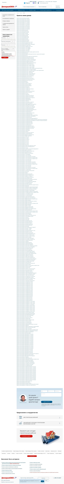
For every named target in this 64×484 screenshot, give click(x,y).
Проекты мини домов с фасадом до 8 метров (25, 351)
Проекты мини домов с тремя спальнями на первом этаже (27, 329)
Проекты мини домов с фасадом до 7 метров (25, 350)
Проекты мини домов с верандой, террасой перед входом (27, 186)
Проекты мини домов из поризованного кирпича (26, 127)
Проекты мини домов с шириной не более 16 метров (26, 373)
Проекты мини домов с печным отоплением (25, 279)
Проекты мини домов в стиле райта (23, 49)
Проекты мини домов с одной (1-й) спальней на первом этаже (28, 265)
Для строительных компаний (30, 417)
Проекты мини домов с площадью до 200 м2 (25, 291)
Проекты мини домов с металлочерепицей (24, 250)
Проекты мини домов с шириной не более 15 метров (26, 372)
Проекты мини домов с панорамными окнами (25, 277)
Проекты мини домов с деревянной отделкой (25, 207)
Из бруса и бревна (6, 20)
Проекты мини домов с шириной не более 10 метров (26, 366)
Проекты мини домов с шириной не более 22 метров (26, 379)
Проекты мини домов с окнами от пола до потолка (26, 268)
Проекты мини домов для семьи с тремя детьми (25, 74)
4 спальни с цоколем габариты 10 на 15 (40, 453)
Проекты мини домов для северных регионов (25, 61)
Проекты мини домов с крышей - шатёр (24, 229)
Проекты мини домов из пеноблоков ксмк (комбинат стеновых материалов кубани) (32, 120)
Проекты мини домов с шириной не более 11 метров (26, 367)
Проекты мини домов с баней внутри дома (24, 173)
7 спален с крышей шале (50, 453)
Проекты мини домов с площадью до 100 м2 (25, 281)
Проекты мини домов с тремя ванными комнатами (26, 327)
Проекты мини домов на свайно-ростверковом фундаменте (27, 148)
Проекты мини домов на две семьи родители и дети (26, 145)
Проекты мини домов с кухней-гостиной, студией (26, 235)
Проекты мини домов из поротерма (23, 130)
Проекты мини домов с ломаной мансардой (25, 243)
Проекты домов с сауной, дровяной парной (38, 469)
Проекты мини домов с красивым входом (24, 222)
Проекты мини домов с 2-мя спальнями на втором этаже (27, 157)
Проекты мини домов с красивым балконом (25, 221)
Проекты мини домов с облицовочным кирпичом (26, 263)
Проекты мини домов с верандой (23, 185)
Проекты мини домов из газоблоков (23, 89)
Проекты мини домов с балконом (23, 171)
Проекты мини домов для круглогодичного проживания (27, 56)
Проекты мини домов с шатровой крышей (24, 365)
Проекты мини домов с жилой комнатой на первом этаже (27, 211)
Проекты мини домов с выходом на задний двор (25, 190)
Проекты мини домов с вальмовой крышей (24, 182)
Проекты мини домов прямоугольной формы (25, 153)
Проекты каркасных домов (7, 470)
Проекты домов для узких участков (8, 473)
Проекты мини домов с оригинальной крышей (25, 269)
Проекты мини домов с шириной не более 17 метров (26, 374)
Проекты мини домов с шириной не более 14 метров (26, 371)
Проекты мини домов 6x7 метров (23, 32)
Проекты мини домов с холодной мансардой (25, 360)
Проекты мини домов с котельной (23, 219)
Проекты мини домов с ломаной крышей (24, 242)
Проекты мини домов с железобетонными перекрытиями (27, 210)
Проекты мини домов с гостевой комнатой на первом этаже (27, 192)
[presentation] (47, 398)
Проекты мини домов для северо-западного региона (26, 62)
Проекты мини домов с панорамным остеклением (26, 276)
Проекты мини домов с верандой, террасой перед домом (27, 188)
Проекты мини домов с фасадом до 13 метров (25, 337)
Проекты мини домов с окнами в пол (23, 267)
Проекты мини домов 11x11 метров (23, 22)
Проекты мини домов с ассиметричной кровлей (25, 170)
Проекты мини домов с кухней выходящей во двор (26, 233)
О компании (58, 10)
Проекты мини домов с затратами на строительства (26, 215)
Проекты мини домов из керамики (23, 94)
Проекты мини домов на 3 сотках (23, 140)
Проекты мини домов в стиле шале (23, 50)
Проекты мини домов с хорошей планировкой (25, 361)
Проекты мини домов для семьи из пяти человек (25, 66)
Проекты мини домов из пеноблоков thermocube (25, 112)
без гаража (8, 52)
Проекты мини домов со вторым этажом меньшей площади (27, 384)
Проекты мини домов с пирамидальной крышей (25, 280)
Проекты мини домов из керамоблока (23, 98)
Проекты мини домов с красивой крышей (24, 220)
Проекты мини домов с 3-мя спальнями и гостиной (26, 161)
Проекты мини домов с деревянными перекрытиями (26, 208)
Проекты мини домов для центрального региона (26, 79)
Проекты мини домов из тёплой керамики (24, 133)
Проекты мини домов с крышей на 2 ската (24, 231)
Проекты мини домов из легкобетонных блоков (25, 105)
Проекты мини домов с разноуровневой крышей (25, 314)
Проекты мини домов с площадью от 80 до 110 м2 (26, 306)
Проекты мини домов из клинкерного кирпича (25, 101)
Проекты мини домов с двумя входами (24, 200)
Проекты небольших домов (35, 462)
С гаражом (13, 453)
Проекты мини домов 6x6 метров (23, 31)
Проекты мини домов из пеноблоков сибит (24, 121)
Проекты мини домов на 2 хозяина (23, 139)
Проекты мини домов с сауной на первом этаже (25, 319)
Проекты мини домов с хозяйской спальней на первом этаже (28, 359)
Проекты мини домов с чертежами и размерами (25, 362)
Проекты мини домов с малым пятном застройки (26, 246)
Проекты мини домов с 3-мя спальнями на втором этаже (27, 164)
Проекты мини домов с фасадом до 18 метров (25, 342)
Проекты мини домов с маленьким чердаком (25, 244)
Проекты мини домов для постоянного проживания (26, 59)
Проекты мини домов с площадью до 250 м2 (25, 292)
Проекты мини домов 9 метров (22, 38)
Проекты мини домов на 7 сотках (23, 143)
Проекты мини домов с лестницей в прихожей (25, 238)
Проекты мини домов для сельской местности (25, 63)
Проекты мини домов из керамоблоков (24, 99)
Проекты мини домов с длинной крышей (24, 209)
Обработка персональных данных (7, 482)
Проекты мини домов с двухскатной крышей (25, 206)
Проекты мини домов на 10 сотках (23, 136)
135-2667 (33, 1)
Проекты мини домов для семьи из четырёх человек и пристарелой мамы (30, 70)
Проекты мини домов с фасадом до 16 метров (25, 340)
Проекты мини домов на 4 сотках (23, 141)
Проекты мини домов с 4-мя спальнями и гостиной (26, 167)
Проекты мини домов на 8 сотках (23, 144)
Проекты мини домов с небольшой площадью (25, 256)
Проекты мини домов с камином (23, 217)
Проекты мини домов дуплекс (22, 81)
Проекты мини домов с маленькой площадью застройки (27, 245)
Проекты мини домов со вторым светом (24, 383)
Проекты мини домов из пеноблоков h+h (24, 111)
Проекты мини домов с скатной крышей (24, 322)
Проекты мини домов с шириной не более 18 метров (26, 375)
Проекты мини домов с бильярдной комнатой (25, 177)
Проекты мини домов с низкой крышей (24, 262)
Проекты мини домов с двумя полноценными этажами (27, 201)
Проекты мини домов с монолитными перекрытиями (26, 253)
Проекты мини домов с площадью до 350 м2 (25, 294)
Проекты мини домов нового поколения (24, 149)
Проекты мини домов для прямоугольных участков (26, 60)
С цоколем (8, 453)
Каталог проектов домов (8, 10)
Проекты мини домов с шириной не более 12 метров (26, 368)
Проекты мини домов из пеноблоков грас (24, 117)
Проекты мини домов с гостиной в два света (25, 194)
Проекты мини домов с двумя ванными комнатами (26, 197)
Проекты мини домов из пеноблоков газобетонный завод (27, 115)
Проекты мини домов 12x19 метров (23, 28)
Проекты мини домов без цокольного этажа (25, 42)
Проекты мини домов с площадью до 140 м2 (25, 286)
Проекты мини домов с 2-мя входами (23, 154)
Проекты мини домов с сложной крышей (24, 323)
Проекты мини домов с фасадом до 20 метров (25, 344)
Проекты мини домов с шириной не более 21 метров (26, 378)
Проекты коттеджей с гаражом (35, 467)
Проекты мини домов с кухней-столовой (24, 237)
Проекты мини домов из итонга (22, 93)
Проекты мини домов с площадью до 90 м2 (24, 300)
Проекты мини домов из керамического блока (25, 96)
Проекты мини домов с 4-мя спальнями (24, 166)
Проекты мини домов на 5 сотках (23, 142)
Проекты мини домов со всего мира (23, 381)
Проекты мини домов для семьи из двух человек (25, 64)
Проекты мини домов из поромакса (23, 129)
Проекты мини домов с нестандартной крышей (25, 261)
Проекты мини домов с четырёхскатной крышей (25, 363)
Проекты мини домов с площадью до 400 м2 (25, 295)
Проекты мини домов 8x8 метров (23, 36)
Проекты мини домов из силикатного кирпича (25, 132)
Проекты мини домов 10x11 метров (23, 19)
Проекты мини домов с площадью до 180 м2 (25, 290)
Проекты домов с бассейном (35, 470)
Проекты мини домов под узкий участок (24, 152)
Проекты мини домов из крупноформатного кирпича (26, 104)
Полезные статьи (21, 10)
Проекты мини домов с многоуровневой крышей (26, 251)
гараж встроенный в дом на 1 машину (8, 53)
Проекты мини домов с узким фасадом (24, 332)
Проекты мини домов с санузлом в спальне (24, 317)
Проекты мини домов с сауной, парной (24, 320)
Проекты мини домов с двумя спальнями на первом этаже (27, 203)
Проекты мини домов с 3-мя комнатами (24, 159)
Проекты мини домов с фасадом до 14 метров (25, 338)
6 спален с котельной (19, 453)
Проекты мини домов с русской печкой (24, 316)
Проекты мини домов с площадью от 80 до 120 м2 (26, 307)
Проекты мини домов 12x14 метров (23, 27)
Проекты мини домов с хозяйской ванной (24, 357)
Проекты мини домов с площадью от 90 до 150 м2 (26, 311)
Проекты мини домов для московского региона (25, 58)
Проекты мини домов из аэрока (22, 82)
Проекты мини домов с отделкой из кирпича (25, 271)
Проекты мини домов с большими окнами (24, 178)
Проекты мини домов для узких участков (24, 76)
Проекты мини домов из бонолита (23, 86)
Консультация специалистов (45, 10)
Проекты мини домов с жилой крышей (24, 213)
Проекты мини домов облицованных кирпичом (25, 150)
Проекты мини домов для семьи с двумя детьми (25, 71)
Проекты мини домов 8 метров (22, 35)
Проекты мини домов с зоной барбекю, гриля (25, 216)
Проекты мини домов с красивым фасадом (24, 225)
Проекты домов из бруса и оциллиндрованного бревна (12, 468)
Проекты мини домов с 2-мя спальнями (24, 155)
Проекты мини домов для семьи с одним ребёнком (26, 73)
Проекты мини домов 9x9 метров (23, 40)
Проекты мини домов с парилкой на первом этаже (26, 278)
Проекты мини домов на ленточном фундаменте (25, 146)
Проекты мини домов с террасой (23, 325)
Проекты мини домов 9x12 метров (23, 39)
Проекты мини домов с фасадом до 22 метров (25, 347)
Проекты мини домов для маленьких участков (25, 57)
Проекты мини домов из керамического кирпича (26, 97)
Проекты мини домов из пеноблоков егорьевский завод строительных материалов (32, 119)
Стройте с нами (32, 10)
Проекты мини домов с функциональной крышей (26, 355)
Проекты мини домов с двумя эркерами (24, 204)
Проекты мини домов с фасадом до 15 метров (25, 339)
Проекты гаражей (6, 29)
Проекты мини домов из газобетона (23, 87)
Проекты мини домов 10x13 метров (23, 20)
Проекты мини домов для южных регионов (24, 80)
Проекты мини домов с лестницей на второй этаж (26, 239)
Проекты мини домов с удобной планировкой (25, 331)
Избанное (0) (58, 7)
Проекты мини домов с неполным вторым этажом (26, 257)
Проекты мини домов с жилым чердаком (24, 214)
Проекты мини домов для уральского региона (25, 78)
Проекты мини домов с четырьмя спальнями (25, 364)
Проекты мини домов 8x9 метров (23, 37)
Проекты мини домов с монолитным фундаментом (26, 252)
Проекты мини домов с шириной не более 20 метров (26, 377)
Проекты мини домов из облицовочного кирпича (26, 106)
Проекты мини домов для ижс (22, 55)
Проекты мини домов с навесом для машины (25, 254)
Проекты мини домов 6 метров (22, 30)
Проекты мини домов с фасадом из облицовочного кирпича (28, 353)
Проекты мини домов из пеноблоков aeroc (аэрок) (26, 107)
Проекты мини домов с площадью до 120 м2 (25, 283)
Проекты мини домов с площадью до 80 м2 (24, 299)
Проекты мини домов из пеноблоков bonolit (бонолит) (26, 109)
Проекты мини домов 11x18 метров (23, 25)
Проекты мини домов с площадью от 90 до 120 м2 (26, 310)
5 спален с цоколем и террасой (28, 453)
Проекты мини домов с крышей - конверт (24, 228)
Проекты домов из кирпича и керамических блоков (11, 465)
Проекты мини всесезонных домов (23, 18)
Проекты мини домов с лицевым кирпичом (25, 240)
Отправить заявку (26, 436)
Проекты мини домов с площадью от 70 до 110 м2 (26, 302)
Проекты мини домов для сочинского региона (25, 75)
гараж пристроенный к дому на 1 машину (8, 55)
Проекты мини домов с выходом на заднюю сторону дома (27, 191)
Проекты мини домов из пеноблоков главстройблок (26, 116)
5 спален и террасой (58, 453)
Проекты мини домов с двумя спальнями (24, 202)
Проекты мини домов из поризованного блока (25, 125)
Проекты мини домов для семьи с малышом (25, 72)
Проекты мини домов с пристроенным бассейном (26, 313)
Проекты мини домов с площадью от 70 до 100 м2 (26, 301)
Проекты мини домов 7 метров (22, 33)
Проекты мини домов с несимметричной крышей (26, 259)
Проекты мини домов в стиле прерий (23, 48)
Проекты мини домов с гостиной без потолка (25, 193)
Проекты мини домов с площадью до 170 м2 (25, 289)
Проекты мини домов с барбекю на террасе (24, 176)
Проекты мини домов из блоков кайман (24, 84)
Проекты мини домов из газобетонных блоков (25, 88)
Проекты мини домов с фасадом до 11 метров (25, 335)
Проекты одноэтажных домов (7, 471)
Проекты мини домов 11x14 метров (23, 24)
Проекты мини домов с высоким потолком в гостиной (26, 189)
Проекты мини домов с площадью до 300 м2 (25, 293)
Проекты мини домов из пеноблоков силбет (25, 122)
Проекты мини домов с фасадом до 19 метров (25, 343)
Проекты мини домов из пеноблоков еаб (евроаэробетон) (27, 118)
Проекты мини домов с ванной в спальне (24, 183)
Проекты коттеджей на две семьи (36, 464)
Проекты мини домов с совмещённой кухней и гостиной (27, 324)
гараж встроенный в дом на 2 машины (8, 54)
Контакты (43, 478)
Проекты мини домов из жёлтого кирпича (24, 92)
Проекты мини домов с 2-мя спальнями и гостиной (26, 156)
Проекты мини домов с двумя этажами (24, 205)
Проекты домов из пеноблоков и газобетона (10, 466)
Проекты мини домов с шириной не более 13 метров (26, 369)
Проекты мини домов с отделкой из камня (24, 270)
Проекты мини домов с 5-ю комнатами (24, 169)
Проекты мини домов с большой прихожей (24, 180)
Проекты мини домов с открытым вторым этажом (26, 274)
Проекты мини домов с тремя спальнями (24, 328)
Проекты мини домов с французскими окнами (25, 354)
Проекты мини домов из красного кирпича (24, 103)
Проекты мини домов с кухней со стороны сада (25, 234)
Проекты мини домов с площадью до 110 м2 (25, 282)
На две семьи (4, 453)
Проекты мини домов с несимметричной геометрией (26, 258)
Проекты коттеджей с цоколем (35, 465)
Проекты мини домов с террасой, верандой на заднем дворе (28, 326)
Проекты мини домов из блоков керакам (24, 85)
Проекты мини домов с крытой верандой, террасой (26, 227)
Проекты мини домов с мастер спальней (24, 249)
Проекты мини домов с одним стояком (24, 264)
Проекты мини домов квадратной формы (24, 135)
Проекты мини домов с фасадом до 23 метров (25, 348)
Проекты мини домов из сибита (22, 131)
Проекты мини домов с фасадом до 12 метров (25, 336)
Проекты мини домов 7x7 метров (23, 34)
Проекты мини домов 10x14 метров (23, 21)
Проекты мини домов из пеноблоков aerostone (25, 108)
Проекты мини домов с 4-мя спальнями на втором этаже (27, 168)
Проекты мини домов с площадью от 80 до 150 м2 (26, 308)
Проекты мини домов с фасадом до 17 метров (25, 341)
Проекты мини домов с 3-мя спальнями (24, 160)
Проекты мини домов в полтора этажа (24, 45)
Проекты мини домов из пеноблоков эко (24, 124)
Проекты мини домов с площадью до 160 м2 (25, 288)
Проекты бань (5, 27)
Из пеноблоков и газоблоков (8, 18)
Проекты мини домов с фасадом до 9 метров (25, 352)
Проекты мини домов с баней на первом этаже (25, 174)
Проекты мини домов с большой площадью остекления (27, 179)
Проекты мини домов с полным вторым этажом (25, 312)
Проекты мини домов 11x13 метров (23, 23)
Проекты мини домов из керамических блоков (25, 95)
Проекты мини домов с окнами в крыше (24, 266)
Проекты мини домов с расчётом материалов (25, 315)
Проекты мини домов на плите (22, 147)
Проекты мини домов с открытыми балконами (25, 275)
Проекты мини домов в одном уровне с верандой (26, 44)
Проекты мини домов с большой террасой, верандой (26, 181)
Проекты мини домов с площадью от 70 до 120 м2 (26, 303)
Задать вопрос (46, 401)
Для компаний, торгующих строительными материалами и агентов (34, 423)
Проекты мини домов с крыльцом (23, 226)
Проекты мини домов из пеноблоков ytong (24, 113)
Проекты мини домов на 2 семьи (23, 137)
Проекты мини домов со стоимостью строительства (26, 385)
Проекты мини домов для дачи (22, 52)
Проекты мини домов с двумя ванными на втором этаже (27, 198)
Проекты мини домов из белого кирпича (24, 83)
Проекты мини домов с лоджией (23, 241)
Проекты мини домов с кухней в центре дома (25, 232)
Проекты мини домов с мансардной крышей (25, 247)
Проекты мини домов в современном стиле (24, 46)
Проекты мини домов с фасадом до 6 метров (25, 349)
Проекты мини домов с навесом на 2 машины (25, 255)
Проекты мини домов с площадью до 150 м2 (25, 287)
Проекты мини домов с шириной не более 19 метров (26, 376)
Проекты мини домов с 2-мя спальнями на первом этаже (27, 158)
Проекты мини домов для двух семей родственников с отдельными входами (31, 54)
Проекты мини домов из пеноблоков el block (25, 110)
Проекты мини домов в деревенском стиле (24, 43)
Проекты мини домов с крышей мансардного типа (26, 230)
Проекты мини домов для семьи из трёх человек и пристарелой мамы (29, 68)
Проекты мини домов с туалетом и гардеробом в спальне (27, 330)
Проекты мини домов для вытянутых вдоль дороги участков (28, 51)
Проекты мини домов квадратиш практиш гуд (25, 134)
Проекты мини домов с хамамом (23, 356)
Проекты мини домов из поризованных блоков (25, 128)
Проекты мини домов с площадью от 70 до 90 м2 (25, 304)
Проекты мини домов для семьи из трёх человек (25, 67)
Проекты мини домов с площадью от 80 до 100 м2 (26, 305)
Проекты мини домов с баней (22, 172)
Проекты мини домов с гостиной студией (24, 195)
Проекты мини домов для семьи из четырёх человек (26, 69)
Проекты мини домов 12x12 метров (23, 26)
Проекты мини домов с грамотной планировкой (25, 196)
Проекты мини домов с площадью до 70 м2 (24, 298)
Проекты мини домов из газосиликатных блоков (25, 91)
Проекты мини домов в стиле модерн (23, 47)
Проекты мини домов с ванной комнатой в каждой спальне (27, 184)
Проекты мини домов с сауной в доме (23, 318)
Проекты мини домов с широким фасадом (24, 380)
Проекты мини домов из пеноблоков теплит (25, 123)
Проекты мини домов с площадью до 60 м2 (24, 296)
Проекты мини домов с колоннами (23, 218)
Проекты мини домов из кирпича (23, 100)
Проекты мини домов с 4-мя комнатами (24, 165)
